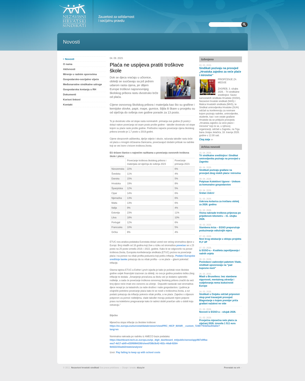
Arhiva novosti (210, 146)
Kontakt (67, 104)
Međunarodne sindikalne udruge (82, 84)
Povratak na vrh (232, 367)
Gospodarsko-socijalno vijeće (81, 79)
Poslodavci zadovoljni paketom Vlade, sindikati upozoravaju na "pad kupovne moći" (220, 265)
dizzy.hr (141, 367)
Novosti (69, 59)
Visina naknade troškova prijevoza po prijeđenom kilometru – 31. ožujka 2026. (220, 216)
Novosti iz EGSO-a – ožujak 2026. (217, 312)
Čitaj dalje (204, 139)
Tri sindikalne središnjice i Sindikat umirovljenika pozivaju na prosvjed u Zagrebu (219, 158)
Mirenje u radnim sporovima (80, 74)
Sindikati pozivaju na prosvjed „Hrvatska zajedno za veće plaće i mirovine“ (220, 72)
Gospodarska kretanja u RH (79, 89)
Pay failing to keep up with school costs (138, 352)
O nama (67, 64)
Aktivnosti (69, 69)
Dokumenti (69, 94)
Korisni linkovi (72, 99)
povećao (181, 245)
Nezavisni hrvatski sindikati (85, 367)
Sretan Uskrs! (206, 193)
